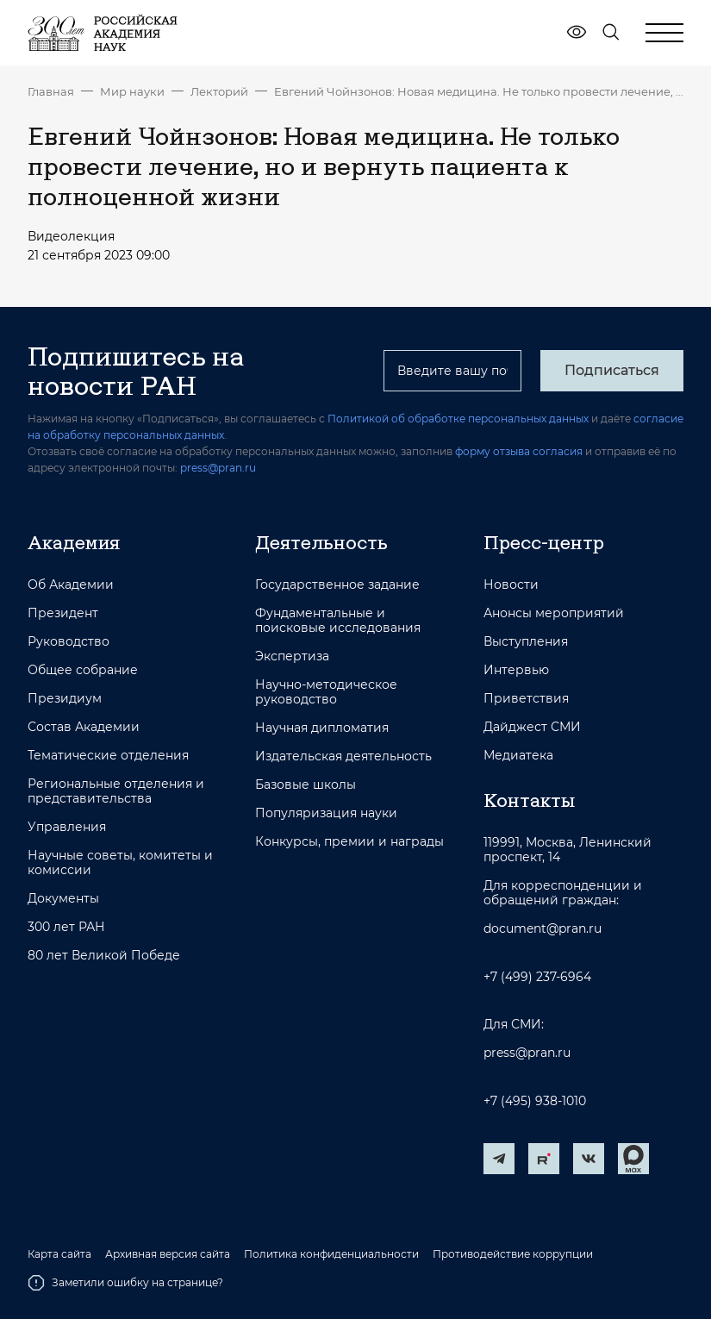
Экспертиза (292, 656)
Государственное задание (337, 585)
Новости (511, 585)
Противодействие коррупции (513, 1254)
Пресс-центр (543, 542)
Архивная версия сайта (167, 1254)
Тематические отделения (108, 755)
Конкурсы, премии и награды (349, 842)
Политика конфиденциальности (331, 1254)
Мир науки (132, 91)
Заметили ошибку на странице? (125, 1282)
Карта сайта (59, 1254)
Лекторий (219, 91)
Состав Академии (84, 727)
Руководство (68, 641)
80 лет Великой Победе (104, 955)
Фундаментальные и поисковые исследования (338, 620)
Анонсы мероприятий (553, 613)
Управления (67, 827)
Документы (63, 898)
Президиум (65, 698)
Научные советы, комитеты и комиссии (120, 863)
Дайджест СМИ (532, 727)
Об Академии (71, 585)
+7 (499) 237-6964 (537, 977)
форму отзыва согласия (519, 451)
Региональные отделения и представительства (116, 791)
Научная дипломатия (322, 728)
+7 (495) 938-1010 (534, 1101)
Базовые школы (305, 785)
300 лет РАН (66, 927)
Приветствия (526, 698)
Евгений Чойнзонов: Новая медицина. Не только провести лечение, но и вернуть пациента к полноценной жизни (478, 91)
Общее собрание (83, 670)
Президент (63, 613)
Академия (74, 542)
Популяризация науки (326, 813)
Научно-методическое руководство (326, 692)
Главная (51, 91)
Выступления (525, 641)
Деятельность (321, 542)
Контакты (529, 800)
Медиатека (518, 755)
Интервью (516, 670)
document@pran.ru (542, 929)
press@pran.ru (218, 467)
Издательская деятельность (343, 756)
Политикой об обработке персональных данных (458, 418)
